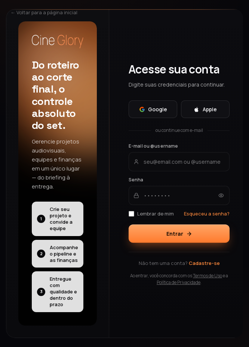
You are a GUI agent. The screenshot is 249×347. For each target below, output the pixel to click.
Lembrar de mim (151, 213)
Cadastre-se (204, 263)
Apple (205, 109)
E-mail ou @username (153, 146)
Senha (136, 179)
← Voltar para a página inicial (43, 12)
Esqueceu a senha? (207, 213)
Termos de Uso (207, 275)
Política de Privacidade (178, 282)
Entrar (179, 233)
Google (153, 109)
